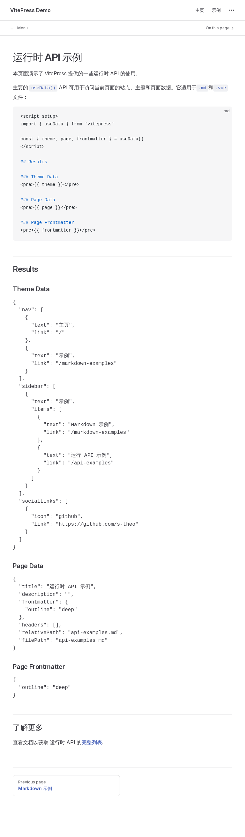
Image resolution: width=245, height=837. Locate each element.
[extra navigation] (232, 10)
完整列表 (92, 742)
